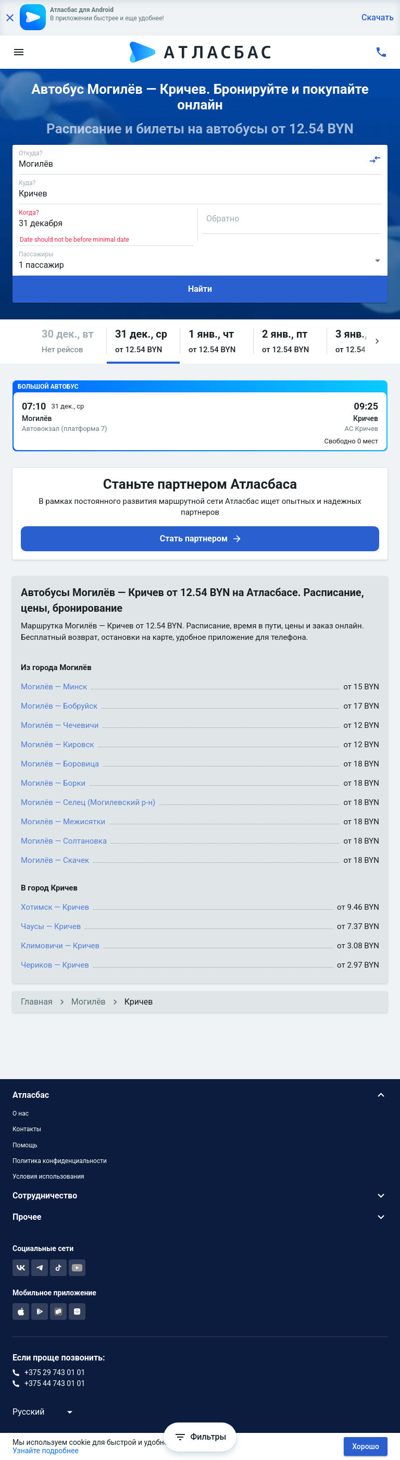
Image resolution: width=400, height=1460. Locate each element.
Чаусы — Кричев (51, 926)
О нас (20, 1113)
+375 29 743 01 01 (54, 1372)
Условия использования (48, 1176)
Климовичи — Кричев (60, 945)
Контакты (26, 1129)
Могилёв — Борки (53, 783)
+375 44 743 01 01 (54, 1383)
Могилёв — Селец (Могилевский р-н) (88, 802)
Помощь (25, 1145)
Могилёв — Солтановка (64, 841)
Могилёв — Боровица (60, 764)
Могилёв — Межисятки (63, 821)
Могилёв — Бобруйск (59, 706)
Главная (37, 1002)
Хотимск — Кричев (55, 907)
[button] (69, 341)
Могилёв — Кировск (57, 744)
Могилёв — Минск (54, 686)
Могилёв (88, 1002)
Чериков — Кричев (55, 965)
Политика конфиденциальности (59, 1161)
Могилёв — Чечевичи (59, 725)
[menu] (18, 52)
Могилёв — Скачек (55, 860)
